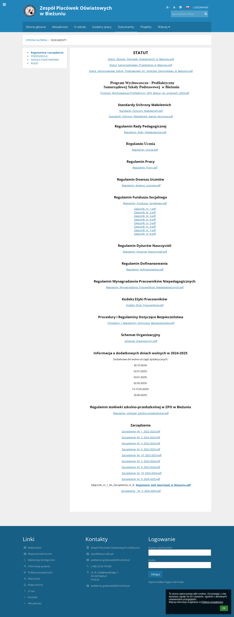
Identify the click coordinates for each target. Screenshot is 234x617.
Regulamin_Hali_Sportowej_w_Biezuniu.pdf (163, 485)
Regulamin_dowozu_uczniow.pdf (141, 185)
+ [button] (168, 7)
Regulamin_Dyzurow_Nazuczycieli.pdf (145, 251)
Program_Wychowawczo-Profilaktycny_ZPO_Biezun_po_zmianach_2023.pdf (144, 93)
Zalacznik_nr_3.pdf (145, 216)
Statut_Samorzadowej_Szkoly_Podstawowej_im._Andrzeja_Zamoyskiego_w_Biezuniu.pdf (141, 71)
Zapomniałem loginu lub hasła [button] (166, 582)
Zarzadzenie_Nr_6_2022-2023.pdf (141, 449)
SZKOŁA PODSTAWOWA (45, 59)
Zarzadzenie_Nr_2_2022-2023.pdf (141, 437)
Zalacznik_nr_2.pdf (145, 212)
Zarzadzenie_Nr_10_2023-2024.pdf (141, 473)
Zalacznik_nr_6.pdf (145, 226)
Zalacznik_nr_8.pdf (145, 234)
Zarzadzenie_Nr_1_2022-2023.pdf (141, 431)
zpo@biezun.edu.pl (102, 554)
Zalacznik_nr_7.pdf (145, 230)
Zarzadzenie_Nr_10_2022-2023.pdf (141, 455)
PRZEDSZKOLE (39, 56)
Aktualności (35, 603)
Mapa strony (35, 584)
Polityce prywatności (212, 602)
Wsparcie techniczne (40, 554)
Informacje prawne (39, 566)
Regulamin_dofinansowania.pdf (144, 269)
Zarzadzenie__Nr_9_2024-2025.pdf (141, 491)
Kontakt (32, 597)
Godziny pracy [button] (102, 27)
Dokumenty (58, 40)
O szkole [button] (80, 27)
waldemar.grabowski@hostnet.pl (110, 560)
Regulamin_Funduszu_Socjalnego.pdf (145, 203)
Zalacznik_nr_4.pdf (145, 219)
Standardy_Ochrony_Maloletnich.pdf (141, 111)
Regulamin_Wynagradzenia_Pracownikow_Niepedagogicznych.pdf (145, 287)
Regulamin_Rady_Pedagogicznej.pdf (145, 132)
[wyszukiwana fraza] (189, 13)
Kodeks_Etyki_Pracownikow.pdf (144, 305)
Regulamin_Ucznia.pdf (145, 149)
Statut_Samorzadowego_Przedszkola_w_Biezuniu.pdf (141, 65)
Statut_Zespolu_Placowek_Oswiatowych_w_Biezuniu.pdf (141, 59)
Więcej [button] (164, 27)
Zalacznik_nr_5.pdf (145, 223)
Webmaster (35, 547)
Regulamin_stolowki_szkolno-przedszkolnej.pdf (141, 413)
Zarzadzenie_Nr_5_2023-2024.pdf (141, 461)
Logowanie (200, 7)
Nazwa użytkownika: (160, 547)
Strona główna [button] (36, 27)
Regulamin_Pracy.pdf (145, 167)
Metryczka (34, 578)
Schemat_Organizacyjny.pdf (141, 341)
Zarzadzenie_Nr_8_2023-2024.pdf (141, 467)
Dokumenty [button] (126, 27)
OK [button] (224, 608)
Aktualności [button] (60, 27)
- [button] (174, 7)
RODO (34, 63)
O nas (31, 591)
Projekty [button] (146, 27)
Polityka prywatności (40, 572)
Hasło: (152, 560)
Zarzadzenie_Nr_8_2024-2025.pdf (141, 479)
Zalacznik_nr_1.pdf (145, 209)
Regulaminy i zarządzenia (47, 52)
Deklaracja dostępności (41, 560)
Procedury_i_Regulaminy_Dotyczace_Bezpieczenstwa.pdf (141, 323)
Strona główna (36, 40)
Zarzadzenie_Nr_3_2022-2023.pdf (141, 443)
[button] (187, 7)
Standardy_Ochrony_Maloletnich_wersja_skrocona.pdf (141, 116)
